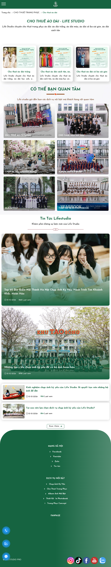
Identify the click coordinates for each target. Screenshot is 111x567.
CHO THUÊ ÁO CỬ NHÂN (18, 135)
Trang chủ (5, 13)
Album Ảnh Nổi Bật (57, 494)
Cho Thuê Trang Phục (57, 489)
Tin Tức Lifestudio (55, 218)
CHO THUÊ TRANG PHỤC (26, 13)
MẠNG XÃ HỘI (55, 446)
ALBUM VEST (12, 208)
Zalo (57, 461)
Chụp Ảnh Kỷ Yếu (57, 484)
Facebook (56, 452)
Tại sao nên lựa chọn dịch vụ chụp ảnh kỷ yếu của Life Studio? (60, 408)
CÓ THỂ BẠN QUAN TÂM (55, 89)
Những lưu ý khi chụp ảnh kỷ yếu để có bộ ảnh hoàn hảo (39, 367)
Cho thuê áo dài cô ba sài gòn (92, 72)
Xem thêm (54, 426)
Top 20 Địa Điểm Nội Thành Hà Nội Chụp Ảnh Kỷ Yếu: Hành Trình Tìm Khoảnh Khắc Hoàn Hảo (53, 291)
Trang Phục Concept (56, 503)
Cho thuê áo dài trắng (19, 72)
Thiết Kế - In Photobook (57, 499)
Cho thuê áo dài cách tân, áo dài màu (55, 72)
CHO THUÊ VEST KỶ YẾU (71, 135)
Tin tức (57, 466)
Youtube (57, 457)
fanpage (55, 516)
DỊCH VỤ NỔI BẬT (55, 478)
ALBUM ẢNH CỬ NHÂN (70, 172)
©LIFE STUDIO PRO (12, 560)
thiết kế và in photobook (74, 208)
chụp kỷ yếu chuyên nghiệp (21, 172)
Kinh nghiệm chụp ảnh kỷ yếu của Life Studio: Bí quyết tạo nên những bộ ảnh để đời (67, 389)
